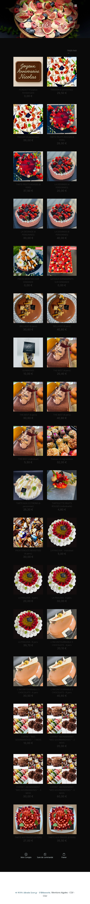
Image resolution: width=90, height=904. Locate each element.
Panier (64, 856)
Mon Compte (26, 856)
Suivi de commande (45, 856)
